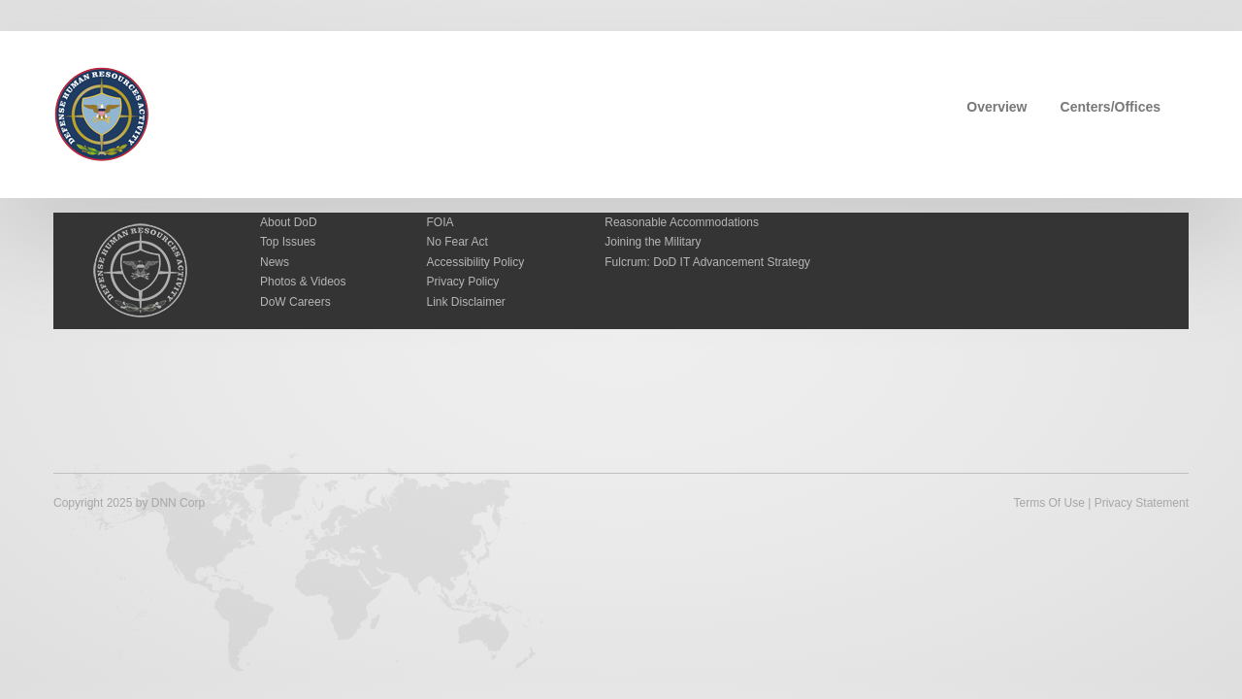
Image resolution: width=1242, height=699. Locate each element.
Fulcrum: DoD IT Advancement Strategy (707, 262)
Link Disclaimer (466, 302)
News (274, 262)
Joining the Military (653, 242)
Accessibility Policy (476, 262)
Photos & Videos (303, 281)
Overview (996, 107)
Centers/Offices (1110, 107)
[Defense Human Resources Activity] (101, 112)
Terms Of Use (1048, 503)
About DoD (288, 222)
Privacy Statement (1142, 503)
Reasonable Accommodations (682, 222)
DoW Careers (295, 302)
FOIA (440, 222)
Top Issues (287, 242)
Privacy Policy (463, 281)
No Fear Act (457, 242)
